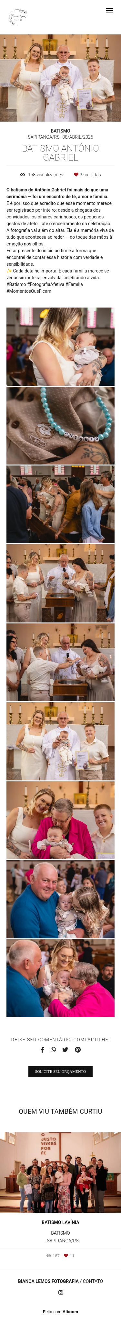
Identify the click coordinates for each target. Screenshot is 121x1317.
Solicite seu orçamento (60, 1071)
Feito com (60, 1311)
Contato (93, 1281)
